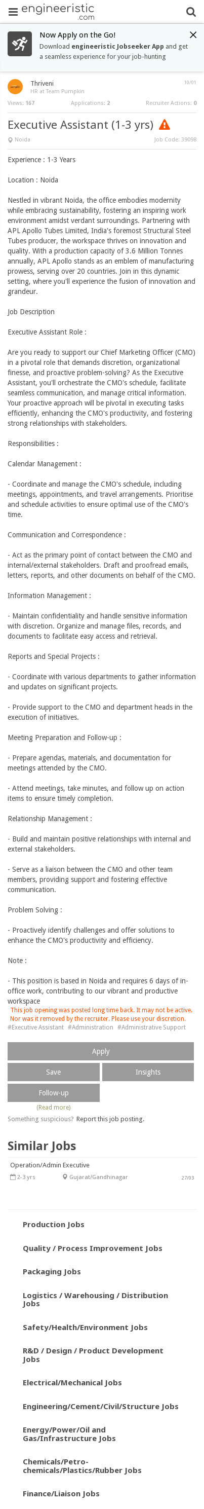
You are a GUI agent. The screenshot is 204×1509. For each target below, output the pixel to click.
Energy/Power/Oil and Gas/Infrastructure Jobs (69, 1433)
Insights (148, 1072)
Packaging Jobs (52, 1271)
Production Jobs (54, 1224)
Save (53, 1072)
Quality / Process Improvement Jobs (92, 1248)
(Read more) (53, 1107)
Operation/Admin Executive (50, 1165)
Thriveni (42, 83)
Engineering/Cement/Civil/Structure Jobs (101, 1406)
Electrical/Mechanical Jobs (72, 1382)
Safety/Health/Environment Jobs (85, 1327)
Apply (101, 1051)
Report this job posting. (110, 1119)
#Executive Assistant (36, 1027)
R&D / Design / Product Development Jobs (93, 1354)
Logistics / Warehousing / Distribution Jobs (95, 1299)
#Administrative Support (151, 1027)
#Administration (90, 1027)
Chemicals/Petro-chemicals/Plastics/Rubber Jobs (82, 1465)
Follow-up (53, 1093)
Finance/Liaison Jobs (61, 1493)
